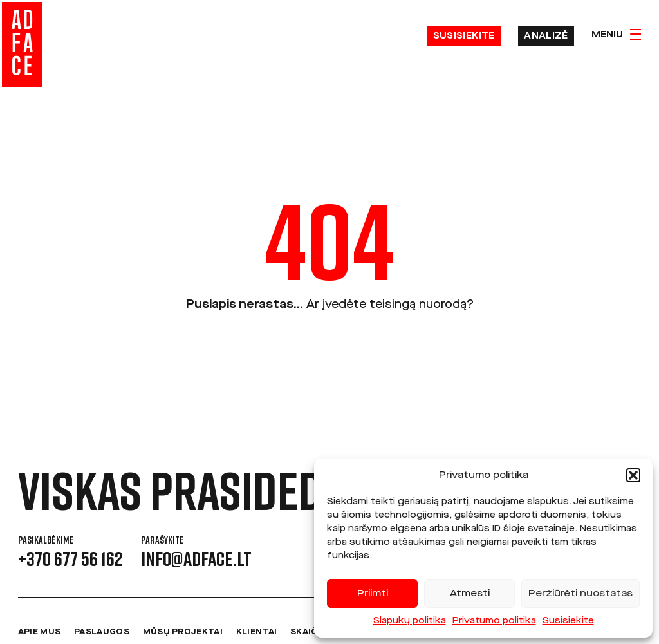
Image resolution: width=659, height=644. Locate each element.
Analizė (546, 36)
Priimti (372, 594)
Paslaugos (101, 632)
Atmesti (470, 594)
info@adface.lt (196, 558)
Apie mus (39, 632)
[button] (633, 475)
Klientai (256, 632)
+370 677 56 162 (70, 558)
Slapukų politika (409, 621)
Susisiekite (568, 621)
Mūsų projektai (183, 632)
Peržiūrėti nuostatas (580, 594)
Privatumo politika (494, 621)
